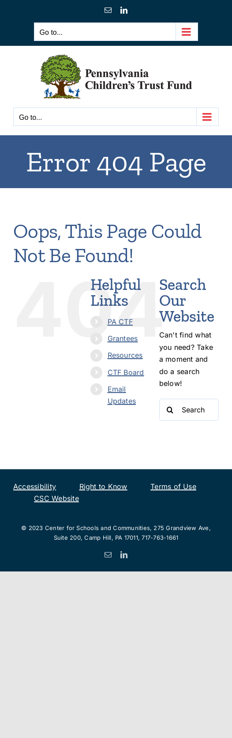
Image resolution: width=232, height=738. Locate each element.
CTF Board (126, 372)
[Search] (170, 410)
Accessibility (34, 486)
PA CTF (120, 321)
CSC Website (56, 498)
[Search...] (189, 410)
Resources (125, 355)
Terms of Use (173, 486)
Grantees (123, 338)
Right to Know (103, 486)
